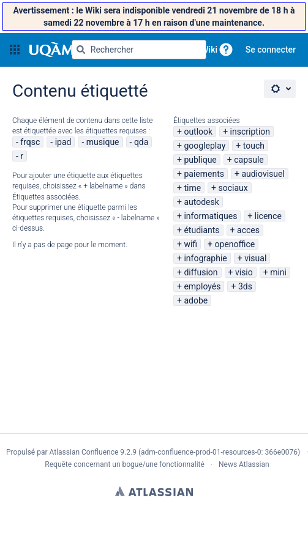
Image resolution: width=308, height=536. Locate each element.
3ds (245, 286)
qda (141, 142)
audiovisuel (262, 174)
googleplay (204, 146)
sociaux (233, 188)
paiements (204, 174)
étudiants (201, 230)
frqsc (30, 142)
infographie (205, 258)
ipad (63, 142)
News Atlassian (244, 464)
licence (268, 216)
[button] (14, 49)
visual (255, 258)
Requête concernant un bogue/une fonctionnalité (125, 464)
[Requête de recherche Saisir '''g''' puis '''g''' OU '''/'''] (139, 49)
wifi (190, 244)
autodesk (201, 202)
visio (244, 272)
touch (254, 146)
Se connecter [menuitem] (271, 49)
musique (102, 142)
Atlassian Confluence (83, 452)
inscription (250, 131)
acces (248, 230)
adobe (196, 300)
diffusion (200, 272)
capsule (249, 160)
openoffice (235, 244)
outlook (198, 131)
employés (202, 286)
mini (278, 272)
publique (200, 160)
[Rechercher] (81, 49)
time (192, 188)
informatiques (210, 216)
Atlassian (154, 491)
